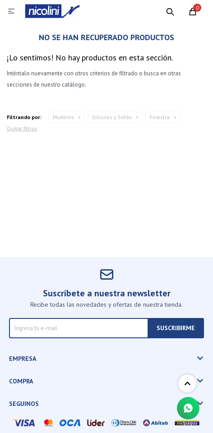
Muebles (63, 117)
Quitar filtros (22, 128)
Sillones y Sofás (112, 117)
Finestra (160, 117)
